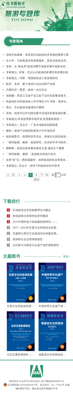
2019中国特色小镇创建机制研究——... (32, 221)
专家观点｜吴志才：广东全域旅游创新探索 (32, 124)
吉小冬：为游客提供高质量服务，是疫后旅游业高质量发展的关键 (38, 60)
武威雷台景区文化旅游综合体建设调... (32, 233)
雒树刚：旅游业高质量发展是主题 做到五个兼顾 (35, 148)
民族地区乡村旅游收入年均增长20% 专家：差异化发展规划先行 (38, 101)
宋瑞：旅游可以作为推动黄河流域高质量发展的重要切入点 (38, 113)
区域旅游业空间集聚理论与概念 (29, 210)
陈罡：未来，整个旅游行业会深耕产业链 (30, 84)
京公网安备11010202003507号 (20, 385)
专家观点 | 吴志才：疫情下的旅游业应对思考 (33, 165)
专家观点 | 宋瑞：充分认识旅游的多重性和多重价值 (37, 72)
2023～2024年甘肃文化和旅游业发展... (32, 227)
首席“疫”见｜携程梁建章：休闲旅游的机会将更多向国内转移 (38, 159)
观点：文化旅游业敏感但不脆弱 (25, 107)
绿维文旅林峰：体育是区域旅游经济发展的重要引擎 (37, 54)
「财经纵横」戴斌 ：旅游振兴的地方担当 (31, 154)
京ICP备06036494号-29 (52, 381)
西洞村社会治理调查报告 (25, 239)
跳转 (36, 179)
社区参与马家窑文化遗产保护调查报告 (33, 245)
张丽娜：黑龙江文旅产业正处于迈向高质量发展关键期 (38, 95)
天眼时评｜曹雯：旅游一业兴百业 (26, 89)
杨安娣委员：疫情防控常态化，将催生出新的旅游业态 (38, 136)
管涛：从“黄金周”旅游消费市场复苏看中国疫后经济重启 (38, 66)
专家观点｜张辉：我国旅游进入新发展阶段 (32, 78)
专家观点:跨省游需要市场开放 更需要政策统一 (34, 119)
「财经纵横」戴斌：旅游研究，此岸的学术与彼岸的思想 (38, 142)
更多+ (66, 256)
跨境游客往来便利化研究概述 (27, 215)
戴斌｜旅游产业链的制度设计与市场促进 (30, 130)
